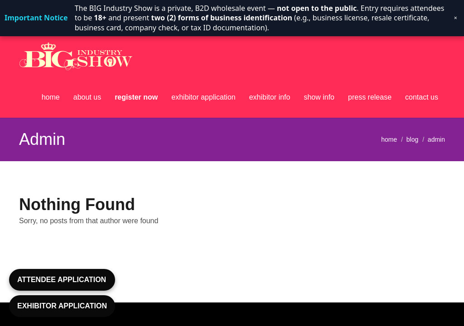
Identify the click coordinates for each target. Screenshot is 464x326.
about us (87, 97)
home (51, 97)
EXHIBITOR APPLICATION (62, 306)
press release (370, 97)
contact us (421, 97)
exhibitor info (269, 97)
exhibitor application (203, 97)
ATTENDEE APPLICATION (61, 279)
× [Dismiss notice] (455, 18)
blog (412, 139)
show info (319, 97)
